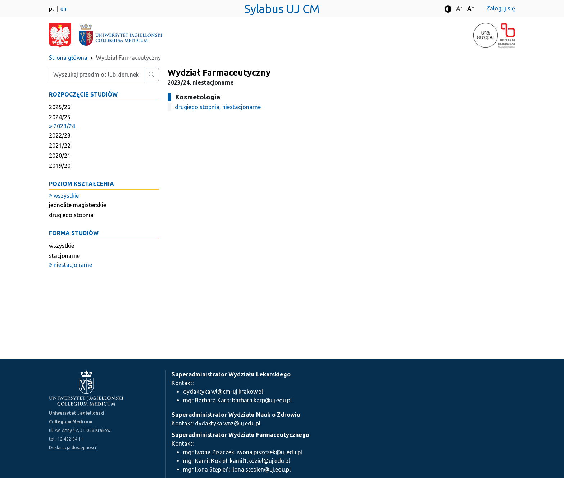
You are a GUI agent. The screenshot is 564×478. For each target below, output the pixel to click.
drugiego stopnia (71, 215)
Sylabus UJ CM (282, 8)
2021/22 (59, 145)
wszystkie (61, 245)
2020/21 (59, 155)
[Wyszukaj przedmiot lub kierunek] (151, 74)
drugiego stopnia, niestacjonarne (218, 107)
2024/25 (59, 117)
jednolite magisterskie (77, 205)
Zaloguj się (500, 8)
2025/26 (59, 107)
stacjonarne (64, 256)
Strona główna (68, 57)
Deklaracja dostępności (72, 447)
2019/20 (59, 165)
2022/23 (59, 135)
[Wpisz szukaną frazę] (96, 74)
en (63, 8)
